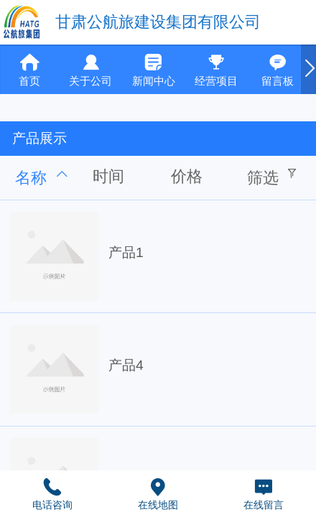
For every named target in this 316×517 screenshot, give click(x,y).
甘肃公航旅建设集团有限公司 (158, 22)
